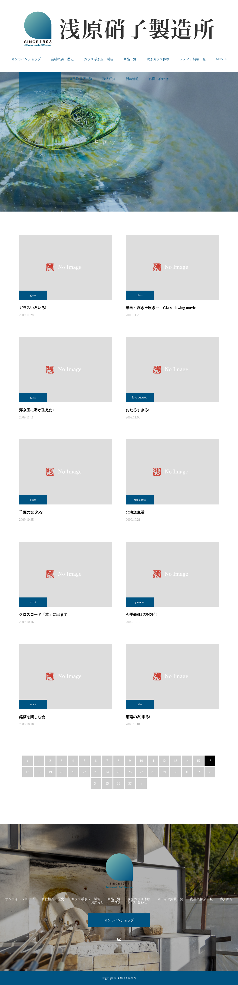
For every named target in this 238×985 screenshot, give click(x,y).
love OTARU (139, 397)
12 (164, 761)
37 (130, 783)
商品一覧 (129, 59)
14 (186, 761)
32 (198, 772)
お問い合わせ (159, 79)
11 (152, 761)
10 (141, 761)
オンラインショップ (26, 59)
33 (209, 772)
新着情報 (132, 79)
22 (84, 772)
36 (118, 783)
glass (33, 295)
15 (198, 761)
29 (164, 772)
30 (175, 772)
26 (130, 772)
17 (27, 772)
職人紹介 (109, 79)
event (33, 602)
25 (118, 772)
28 (152, 772)
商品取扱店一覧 (80, 79)
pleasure (139, 602)
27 (141, 772)
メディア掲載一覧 (193, 59)
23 (95, 772)
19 (50, 772)
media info (140, 499)
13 (175, 761)
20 (61, 772)
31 (186, 772)
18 (38, 772)
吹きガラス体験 (158, 59)
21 (73, 772)
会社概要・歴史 (62, 59)
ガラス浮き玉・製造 (98, 59)
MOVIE (221, 59)
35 (107, 783)
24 (107, 772)
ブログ (116, 902)
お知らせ (97, 902)
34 (95, 783)
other (33, 499)
